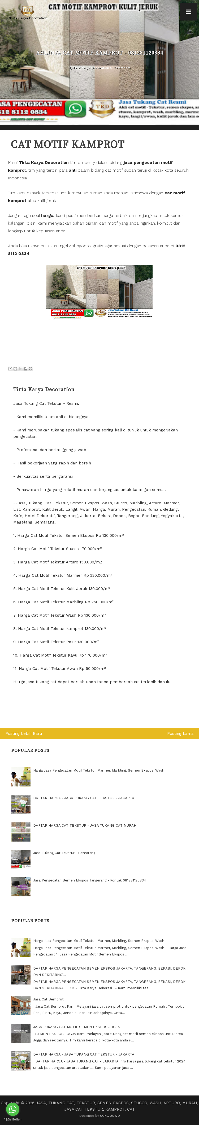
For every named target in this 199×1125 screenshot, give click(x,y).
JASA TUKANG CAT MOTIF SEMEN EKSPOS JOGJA (76, 1027)
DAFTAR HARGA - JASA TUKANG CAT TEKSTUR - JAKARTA (83, 798)
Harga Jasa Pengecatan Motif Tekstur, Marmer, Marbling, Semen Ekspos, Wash (98, 770)
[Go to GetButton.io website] (12, 1119)
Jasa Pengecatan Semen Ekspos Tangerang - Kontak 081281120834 (89, 880)
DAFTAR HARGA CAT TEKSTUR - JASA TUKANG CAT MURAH (84, 825)
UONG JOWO (110, 1116)
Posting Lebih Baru (23, 733)
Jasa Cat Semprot (48, 999)
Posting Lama (180, 733)
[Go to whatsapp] (12, 1109)
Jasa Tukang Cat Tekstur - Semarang (64, 853)
